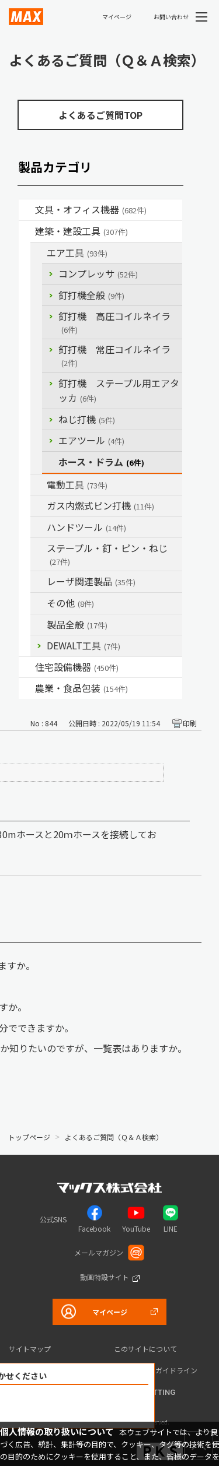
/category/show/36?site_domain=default (27, 667)
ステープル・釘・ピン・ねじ (107, 554)
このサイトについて (145, 1348)
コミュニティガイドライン (155, 1370)
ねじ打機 (86, 419)
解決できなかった (76, 1407)
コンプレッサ (98, 273)
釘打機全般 (91, 295)
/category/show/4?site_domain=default (27, 209)
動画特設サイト (104, 1277)
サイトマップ (30, 1348)
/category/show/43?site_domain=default (27, 688)
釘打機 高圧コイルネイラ (114, 322)
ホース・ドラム (101, 462)
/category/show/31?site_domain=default (38, 548)
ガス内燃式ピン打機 (100, 505)
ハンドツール (86, 527)
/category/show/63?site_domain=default (38, 485)
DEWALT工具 (83, 645)
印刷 (190, 723)
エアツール (91, 440)
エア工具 (77, 252)
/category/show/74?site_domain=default (38, 527)
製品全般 (77, 624)
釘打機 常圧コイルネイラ (114, 355)
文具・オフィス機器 (91, 209)
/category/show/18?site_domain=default (27, 231)
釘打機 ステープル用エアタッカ (118, 390)
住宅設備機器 (77, 667)
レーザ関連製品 (91, 581)
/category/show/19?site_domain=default (38, 603)
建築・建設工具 (81, 231)
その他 (70, 603)
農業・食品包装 (81, 688)
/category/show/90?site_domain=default (38, 624)
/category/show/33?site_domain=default (38, 506)
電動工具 (77, 484)
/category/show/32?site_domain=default (38, 581)
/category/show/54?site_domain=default (38, 253)
